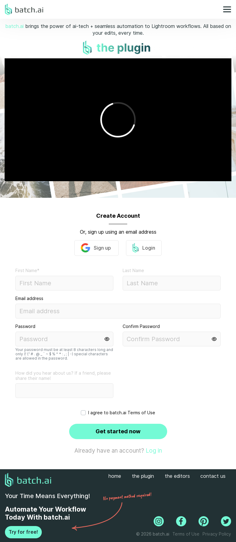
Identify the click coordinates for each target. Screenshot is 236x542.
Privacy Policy (217, 534)
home (114, 476)
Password (25, 326)
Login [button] (143, 248)
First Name (27, 270)
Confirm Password (141, 326)
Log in (154, 450)
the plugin (143, 476)
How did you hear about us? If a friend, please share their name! (63, 376)
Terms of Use (141, 412)
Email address (29, 298)
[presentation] (159, 389)
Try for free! (23, 532)
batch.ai (14, 26)
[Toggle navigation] (225, 9)
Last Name (133, 270)
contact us (213, 476)
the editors (177, 476)
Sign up (96, 247)
